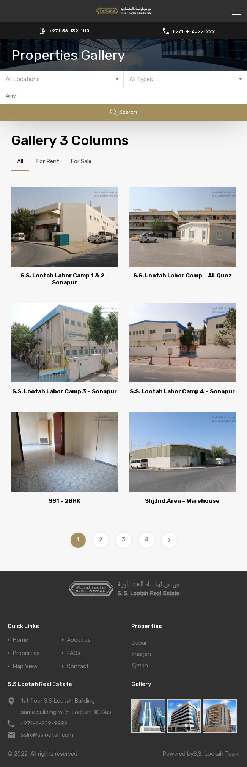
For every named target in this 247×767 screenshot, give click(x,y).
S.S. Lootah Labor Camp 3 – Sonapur (64, 391)
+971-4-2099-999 (193, 31)
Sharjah (141, 654)
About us (79, 640)
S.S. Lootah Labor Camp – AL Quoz (182, 275)
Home (20, 640)
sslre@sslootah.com (47, 734)
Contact (78, 666)
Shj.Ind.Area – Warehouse (182, 500)
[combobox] (62, 79)
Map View (25, 666)
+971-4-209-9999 (44, 723)
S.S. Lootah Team (216, 753)
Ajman (139, 665)
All (20, 161)
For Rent (47, 161)
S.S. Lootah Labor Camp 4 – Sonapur (182, 391)
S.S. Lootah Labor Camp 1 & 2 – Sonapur (64, 279)
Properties (26, 653)
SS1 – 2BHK (64, 500)
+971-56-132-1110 (69, 30)
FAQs (73, 653)
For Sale (81, 161)
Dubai (138, 642)
